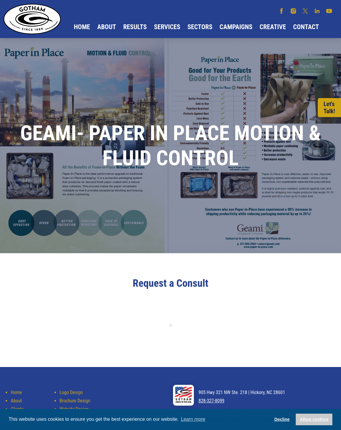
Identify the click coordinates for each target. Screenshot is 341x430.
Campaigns (235, 27)
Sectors (199, 27)
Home (82, 27)
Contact (306, 27)
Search (330, 27)
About (106, 27)
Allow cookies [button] (314, 419)
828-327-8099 (212, 401)
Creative (273, 27)
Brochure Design (75, 401)
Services (167, 27)
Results (135, 27)
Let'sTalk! (329, 107)
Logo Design (71, 392)
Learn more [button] (193, 419)
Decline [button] (281, 419)
